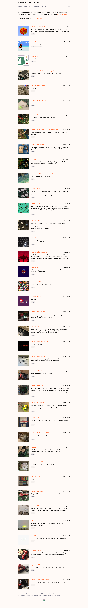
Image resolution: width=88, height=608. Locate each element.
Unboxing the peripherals (40, 579)
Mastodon (36, 6)
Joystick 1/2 (36, 565)
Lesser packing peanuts (40, 432)
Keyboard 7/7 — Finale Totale (42, 174)
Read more (34, 56)
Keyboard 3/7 (36, 282)
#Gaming (33, 33)
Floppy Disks (36, 476)
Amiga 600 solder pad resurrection (44, 115)
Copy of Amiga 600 (38, 85)
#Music (32, 46)
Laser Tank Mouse (37, 144)
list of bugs (40, 18)
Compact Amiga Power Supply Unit (43, 71)
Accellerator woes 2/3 (39, 341)
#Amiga (32, 76)
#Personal (33, 61)
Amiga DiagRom (36, 189)
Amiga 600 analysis (38, 100)
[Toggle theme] (69, 6)
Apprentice (35, 267)
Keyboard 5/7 (36, 220)
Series (25, 6)
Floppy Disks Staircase (40, 462)
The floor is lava (38, 27)
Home (20, 6)
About (30, 6)
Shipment (34, 535)
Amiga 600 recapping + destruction (44, 130)
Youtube (44, 6)
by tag (58, 14)
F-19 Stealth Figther (39, 252)
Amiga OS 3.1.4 (36, 417)
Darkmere (34, 159)
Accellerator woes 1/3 (39, 356)
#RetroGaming (38, 46)
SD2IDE (33, 447)
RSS (50, 6)
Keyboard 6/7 (36, 204)
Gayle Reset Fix (37, 386)
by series (64, 14)
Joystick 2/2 (36, 550)
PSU (32, 521)
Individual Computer (38, 491)
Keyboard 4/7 (36, 237)
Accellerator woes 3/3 (39, 311)
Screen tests (36, 297)
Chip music (35, 41)
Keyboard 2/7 (36, 326)
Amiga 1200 (35, 506)
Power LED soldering (38, 402)
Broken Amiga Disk (38, 371)
